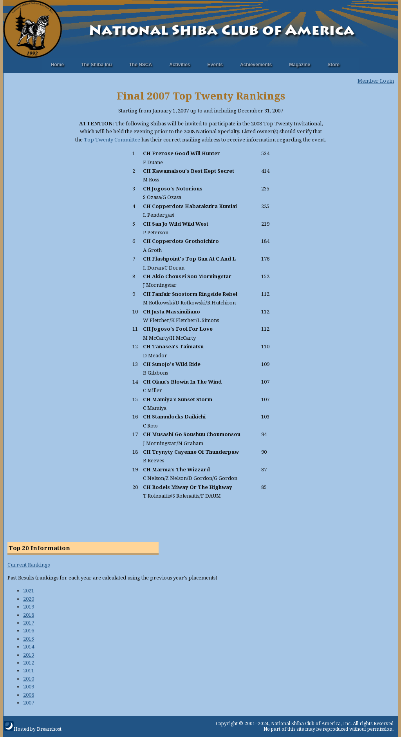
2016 (28, 631)
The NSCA (140, 64)
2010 (28, 679)
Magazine (299, 64)
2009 (28, 687)
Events (215, 64)
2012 (28, 663)
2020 (28, 599)
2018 (28, 615)
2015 (28, 639)
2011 (28, 671)
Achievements (256, 64)
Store (333, 64)
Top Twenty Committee (112, 140)
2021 (28, 591)
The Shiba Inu (96, 64)
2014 (28, 647)
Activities (179, 64)
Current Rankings (28, 565)
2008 (28, 695)
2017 (28, 623)
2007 (28, 703)
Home (57, 64)
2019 (28, 607)
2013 (28, 655)
